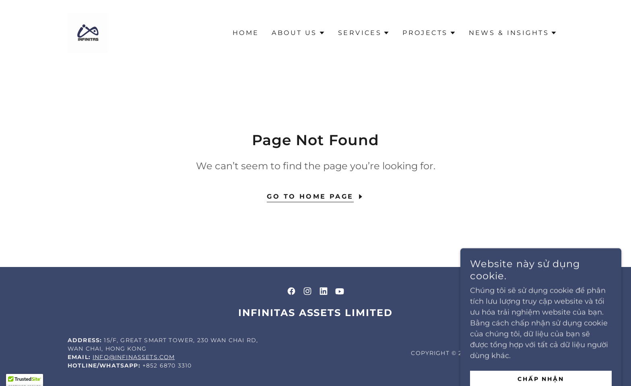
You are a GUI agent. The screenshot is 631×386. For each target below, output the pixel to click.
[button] (298, 33)
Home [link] (246, 33)
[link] (88, 32)
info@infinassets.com (134, 357)
